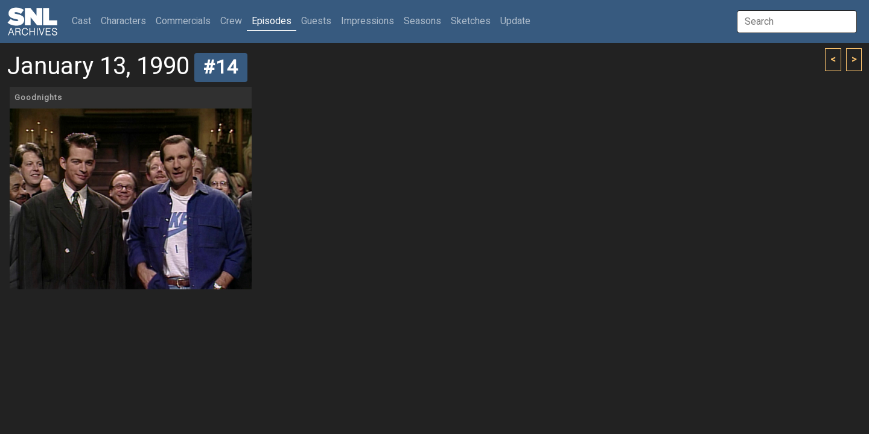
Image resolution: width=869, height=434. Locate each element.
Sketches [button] (471, 21)
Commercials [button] (183, 21)
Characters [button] (123, 21)
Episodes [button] (271, 21)
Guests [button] (316, 21)
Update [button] (515, 21)
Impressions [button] (367, 21)
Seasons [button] (422, 21)
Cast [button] (84, 20)
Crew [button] (231, 21)
